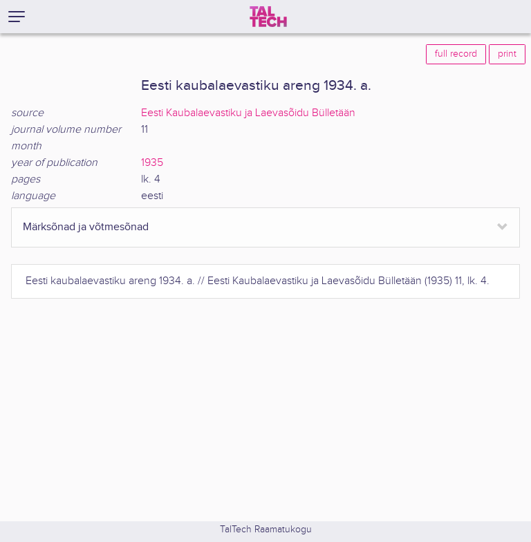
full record (456, 53)
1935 (152, 162)
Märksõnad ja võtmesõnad (86, 227)
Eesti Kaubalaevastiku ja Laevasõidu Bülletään (248, 113)
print (507, 53)
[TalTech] (268, 17)
